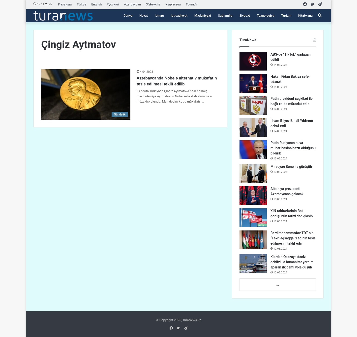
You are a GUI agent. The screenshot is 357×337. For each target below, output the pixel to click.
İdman (159, 15)
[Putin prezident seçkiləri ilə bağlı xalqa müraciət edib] (253, 105)
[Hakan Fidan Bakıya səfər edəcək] (253, 83)
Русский (113, 4)
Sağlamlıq (225, 15)
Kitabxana (305, 15)
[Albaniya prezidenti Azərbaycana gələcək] (253, 195)
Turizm (286, 15)
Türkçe (81, 4)
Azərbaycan (132, 4)
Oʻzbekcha (153, 4)
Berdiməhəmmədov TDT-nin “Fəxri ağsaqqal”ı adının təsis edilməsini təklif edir (293, 238)
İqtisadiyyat (179, 15)
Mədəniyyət (202, 15)
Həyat (143, 15)
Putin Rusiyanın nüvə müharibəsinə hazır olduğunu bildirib (293, 148)
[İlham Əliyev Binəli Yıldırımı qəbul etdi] (253, 127)
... (277, 285)
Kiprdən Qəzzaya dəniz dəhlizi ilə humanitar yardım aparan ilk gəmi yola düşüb (291, 262)
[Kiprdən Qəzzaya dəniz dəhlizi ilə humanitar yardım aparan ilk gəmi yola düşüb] (253, 263)
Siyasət (244, 15)
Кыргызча (173, 4)
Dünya (127, 15)
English (96, 4)
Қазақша (65, 4)
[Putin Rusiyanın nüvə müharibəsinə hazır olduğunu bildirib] (253, 149)
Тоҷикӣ (191, 4)
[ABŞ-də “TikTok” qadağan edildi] (253, 61)
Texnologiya (265, 15)
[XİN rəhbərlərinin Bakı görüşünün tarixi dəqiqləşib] (253, 217)
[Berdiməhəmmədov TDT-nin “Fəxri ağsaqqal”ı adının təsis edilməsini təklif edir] (253, 239)
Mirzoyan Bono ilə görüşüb (291, 167)
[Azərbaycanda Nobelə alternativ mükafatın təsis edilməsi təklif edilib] (85, 94)
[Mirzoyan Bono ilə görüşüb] (253, 173)
